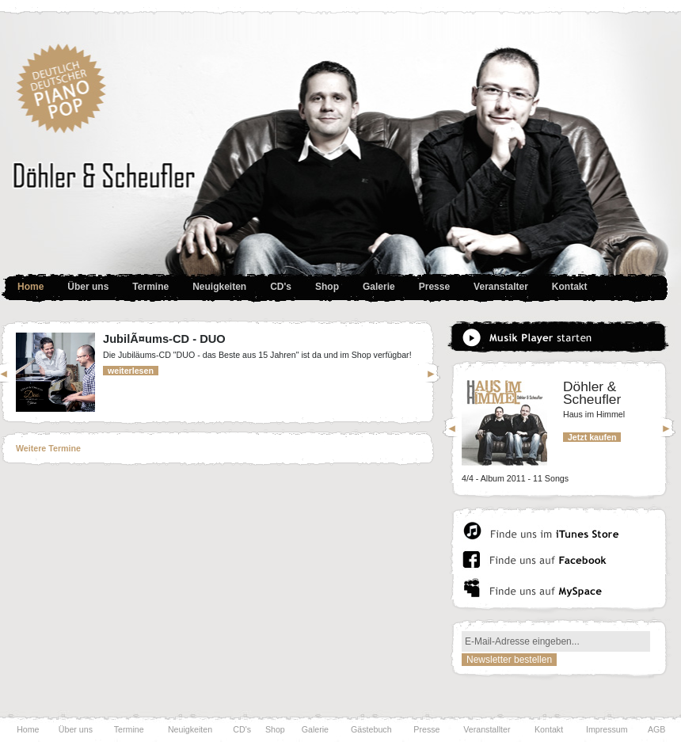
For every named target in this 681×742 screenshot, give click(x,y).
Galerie (315, 729)
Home (30, 286)
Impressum (607, 729)
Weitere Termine (48, 448)
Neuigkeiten (219, 286)
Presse (426, 729)
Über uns (76, 729)
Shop (327, 286)
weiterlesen (130, 370)
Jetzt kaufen (592, 437)
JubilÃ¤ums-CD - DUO (164, 339)
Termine (150, 286)
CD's (242, 729)
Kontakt (570, 286)
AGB (657, 729)
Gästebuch (371, 729)
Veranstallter (486, 729)
